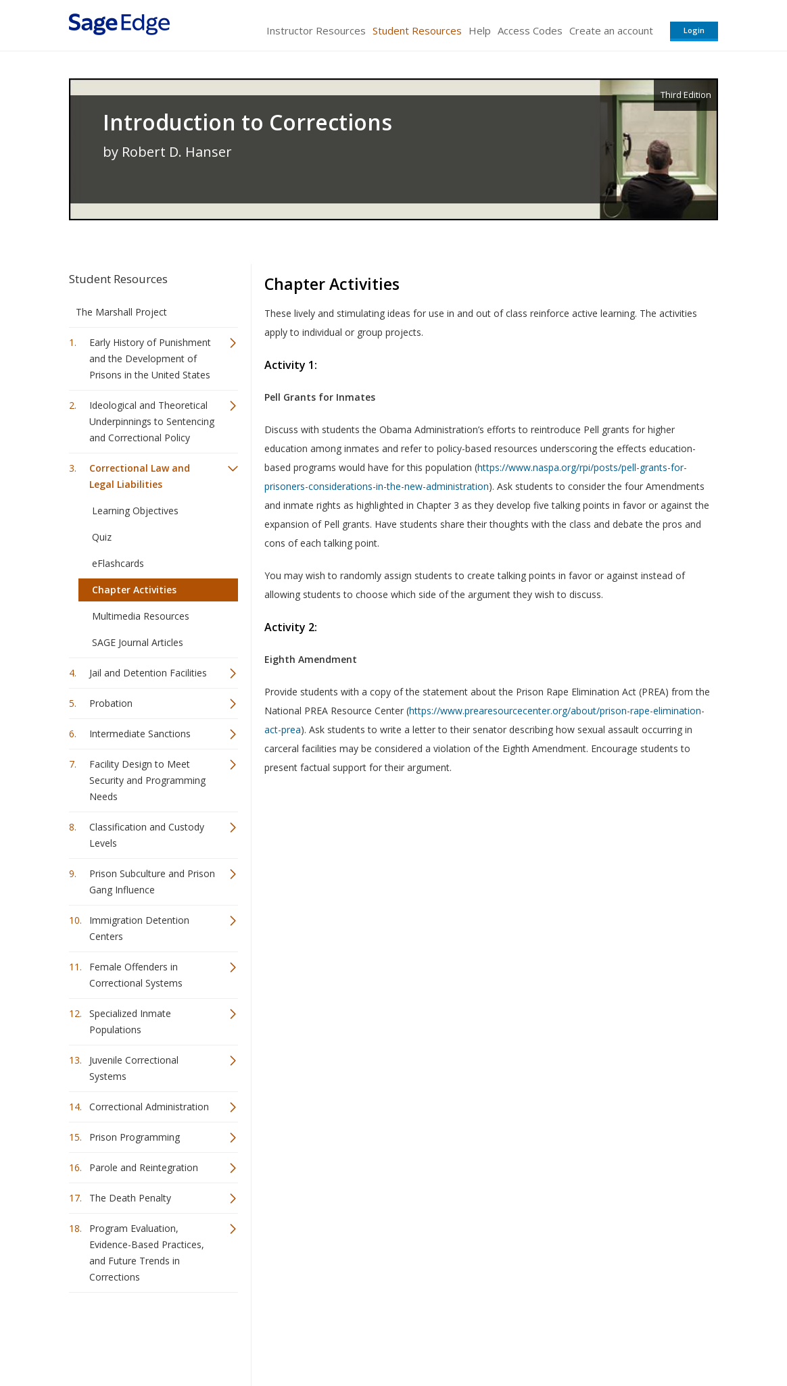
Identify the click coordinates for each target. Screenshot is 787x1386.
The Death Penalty (130, 1197)
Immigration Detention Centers (139, 928)
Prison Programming (134, 1137)
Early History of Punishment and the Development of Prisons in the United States (150, 358)
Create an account (611, 30)
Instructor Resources (316, 30)
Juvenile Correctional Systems (133, 1068)
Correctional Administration (149, 1106)
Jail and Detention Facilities (148, 672)
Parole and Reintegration (143, 1167)
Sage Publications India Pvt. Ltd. (265, 1335)
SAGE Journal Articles (137, 642)
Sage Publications (146, 1335)
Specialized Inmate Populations (130, 1021)
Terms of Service (470, 1335)
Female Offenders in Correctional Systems (136, 974)
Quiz (102, 536)
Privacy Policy (629, 1335)
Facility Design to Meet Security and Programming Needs (147, 780)
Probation (111, 703)
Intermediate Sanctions (140, 733)
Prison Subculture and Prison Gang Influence (152, 881)
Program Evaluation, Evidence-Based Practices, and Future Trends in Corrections (146, 1252)
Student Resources (417, 30)
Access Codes (530, 30)
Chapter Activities (134, 589)
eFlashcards (118, 563)
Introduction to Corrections (247, 122)
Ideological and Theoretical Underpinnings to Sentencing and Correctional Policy (151, 421)
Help (480, 30)
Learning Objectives (135, 510)
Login (694, 30)
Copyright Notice (553, 1335)
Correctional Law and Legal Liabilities (139, 476)
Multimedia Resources (140, 616)
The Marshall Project (121, 311)
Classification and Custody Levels (146, 834)
